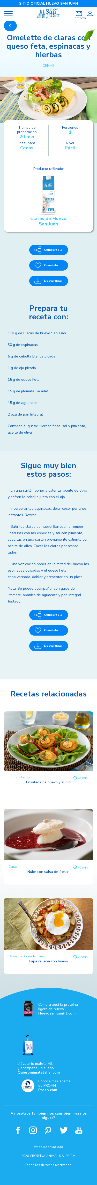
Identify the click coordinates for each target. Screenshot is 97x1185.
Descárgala (48, 281)
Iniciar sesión (89, 13)
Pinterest (48, 1130)
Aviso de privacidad (48, 1147)
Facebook (18, 1130)
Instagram (33, 1130)
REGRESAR (10, 26)
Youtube (79, 1130)
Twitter (63, 1130)
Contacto (78, 18)
